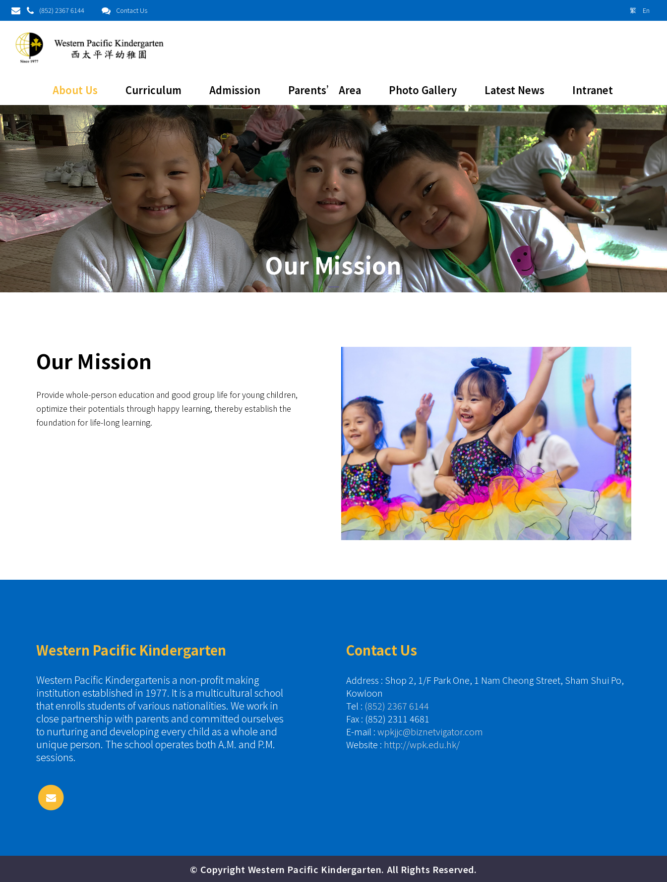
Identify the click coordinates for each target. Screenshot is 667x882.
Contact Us (131, 10)
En (646, 10)
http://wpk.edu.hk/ (422, 744)
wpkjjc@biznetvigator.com (430, 731)
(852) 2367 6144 (61, 10)
